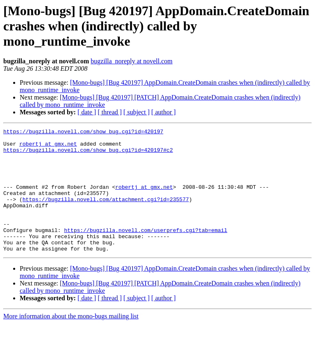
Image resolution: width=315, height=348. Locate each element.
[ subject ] (136, 112)
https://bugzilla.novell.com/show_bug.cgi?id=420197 (83, 132)
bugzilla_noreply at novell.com (132, 61)
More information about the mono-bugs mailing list (71, 340)
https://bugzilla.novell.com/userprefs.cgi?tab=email (145, 251)
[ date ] (87, 112)
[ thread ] (110, 112)
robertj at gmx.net (48, 147)
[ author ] (163, 112)
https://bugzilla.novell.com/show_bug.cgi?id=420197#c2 (88, 154)
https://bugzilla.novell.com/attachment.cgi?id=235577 (106, 214)
